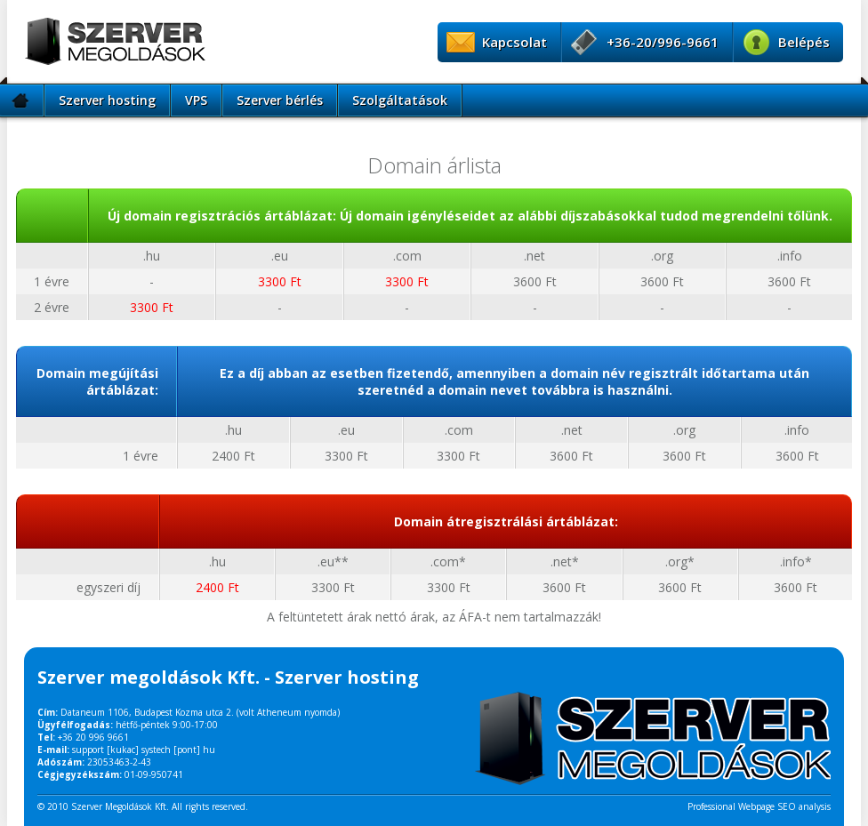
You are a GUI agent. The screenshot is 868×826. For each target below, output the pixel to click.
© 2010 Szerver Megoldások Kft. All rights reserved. (142, 806)
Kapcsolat (514, 42)
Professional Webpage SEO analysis (759, 806)
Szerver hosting (107, 100)
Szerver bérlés (280, 100)
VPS (196, 100)
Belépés (804, 42)
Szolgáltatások (399, 100)
